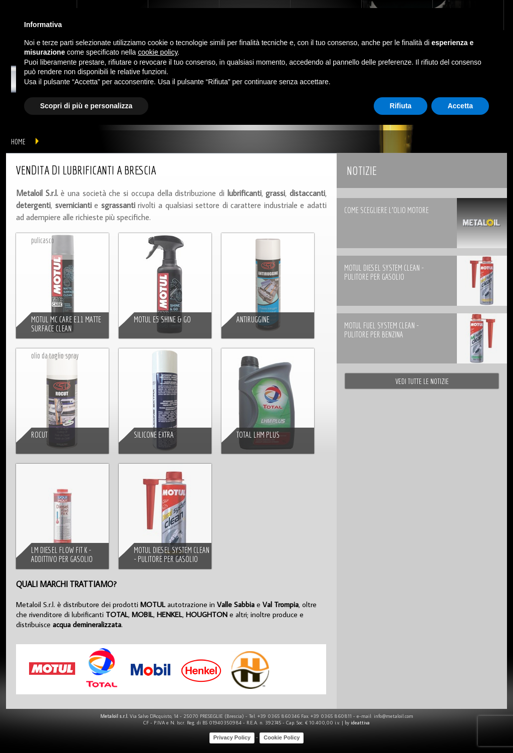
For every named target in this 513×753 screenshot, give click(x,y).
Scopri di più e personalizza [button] (86, 106)
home (18, 141)
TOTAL (117, 614)
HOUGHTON (206, 614)
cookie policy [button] (157, 52)
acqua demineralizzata (87, 624)
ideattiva (360, 722)
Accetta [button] (460, 106)
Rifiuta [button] (401, 106)
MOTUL (152, 604)
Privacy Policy (232, 737)
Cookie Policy (282, 737)
